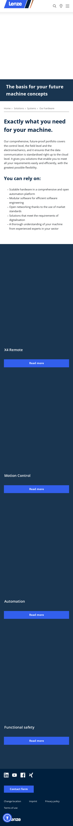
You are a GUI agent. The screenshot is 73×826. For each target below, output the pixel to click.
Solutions (19, 108)
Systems (31, 108)
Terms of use (10, 807)
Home (7, 108)
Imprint (33, 801)
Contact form (19, 789)
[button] (7, 818)
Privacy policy (52, 801)
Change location (12, 801)
